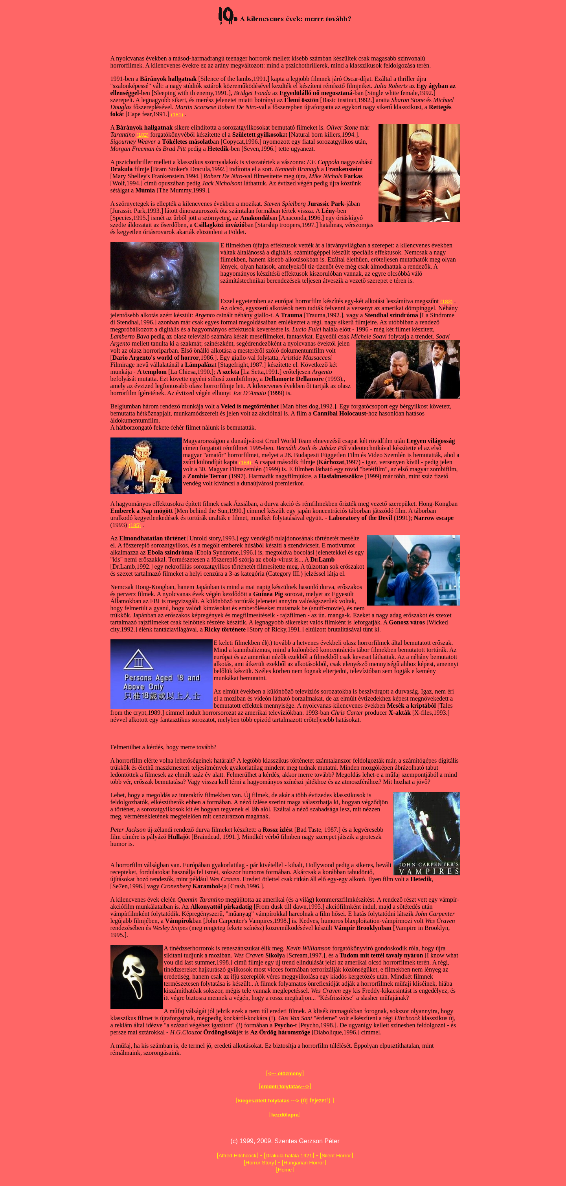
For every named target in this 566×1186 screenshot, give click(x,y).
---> (305, 1086)
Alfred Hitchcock (237, 1156)
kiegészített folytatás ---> (269, 1101)
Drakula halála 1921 (289, 1156)
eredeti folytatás (281, 1086)
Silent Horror (336, 1156)
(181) (177, 114)
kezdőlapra (285, 1115)
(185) (135, 525)
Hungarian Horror (303, 1163)
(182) (142, 135)
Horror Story (260, 1163)
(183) (446, 301)
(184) (245, 462)
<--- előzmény (285, 1073)
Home (285, 1170)
